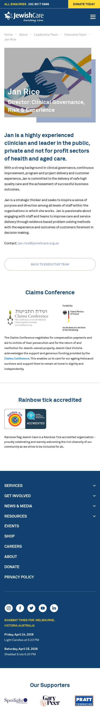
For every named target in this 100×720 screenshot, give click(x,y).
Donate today (84, 4)
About (23, 34)
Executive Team (75, 34)
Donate (11, 566)
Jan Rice (10, 39)
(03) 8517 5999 (26, 4)
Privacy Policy (19, 576)
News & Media (18, 505)
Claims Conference (16, 358)
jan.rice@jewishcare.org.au (38, 243)
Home (8, 34)
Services (13, 485)
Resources (15, 516)
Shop (9, 536)
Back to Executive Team (50, 264)
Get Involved (17, 495)
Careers (13, 546)
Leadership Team (46, 34)
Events (11, 525)
